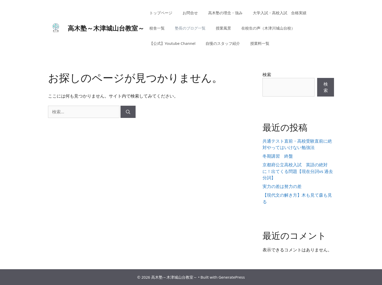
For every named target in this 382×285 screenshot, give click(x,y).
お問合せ (190, 12)
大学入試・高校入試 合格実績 (279, 12)
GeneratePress (232, 277)
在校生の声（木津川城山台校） (268, 28)
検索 (266, 74)
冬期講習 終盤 (277, 156)
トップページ (160, 12)
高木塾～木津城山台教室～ (106, 28)
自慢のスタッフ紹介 (223, 43)
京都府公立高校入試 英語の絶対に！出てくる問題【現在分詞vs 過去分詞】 (297, 171)
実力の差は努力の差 (282, 186)
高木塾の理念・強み (225, 12)
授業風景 (223, 28)
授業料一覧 (259, 43)
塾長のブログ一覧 (190, 28)
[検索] (128, 112)
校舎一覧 (157, 28)
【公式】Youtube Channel (172, 43)
